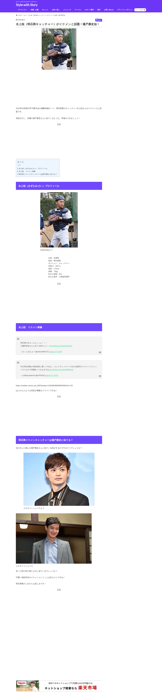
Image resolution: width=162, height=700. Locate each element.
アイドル (78, 10)
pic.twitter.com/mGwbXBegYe (61, 369)
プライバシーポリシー (125, 10)
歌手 (99, 10)
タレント (45, 10)
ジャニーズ (67, 10)
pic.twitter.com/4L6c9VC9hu (60, 346)
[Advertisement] (59, 90)
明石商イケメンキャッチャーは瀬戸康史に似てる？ (38, 174)
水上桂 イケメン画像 (27, 171)
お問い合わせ (108, 10)
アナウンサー (22, 10)
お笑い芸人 (56, 10)
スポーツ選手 (89, 10)
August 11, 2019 (55, 352)
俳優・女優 (34, 10)
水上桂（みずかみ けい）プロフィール (33, 168)
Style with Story (26, 5)
